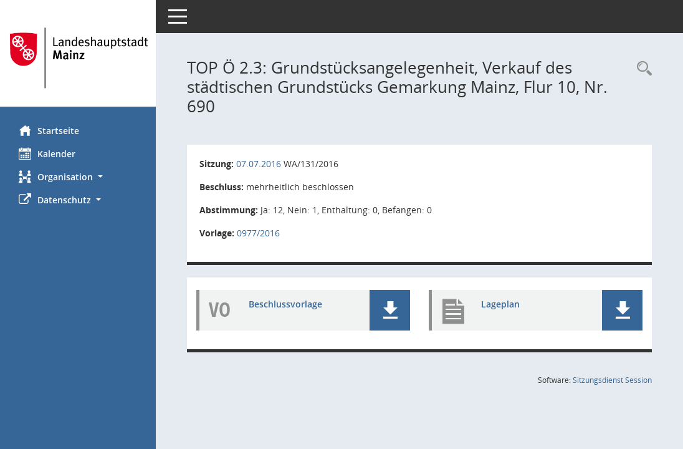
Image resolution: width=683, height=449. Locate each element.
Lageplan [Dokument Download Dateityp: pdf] (500, 304)
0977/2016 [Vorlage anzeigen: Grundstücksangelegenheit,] (258, 233)
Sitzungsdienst (612, 380)
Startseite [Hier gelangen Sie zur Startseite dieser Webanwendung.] (49, 130)
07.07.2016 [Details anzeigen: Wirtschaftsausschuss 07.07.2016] (258, 164)
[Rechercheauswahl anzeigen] (641, 69)
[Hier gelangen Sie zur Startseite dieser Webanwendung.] (78, 58)
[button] (78, 176)
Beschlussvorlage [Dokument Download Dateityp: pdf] (285, 304)
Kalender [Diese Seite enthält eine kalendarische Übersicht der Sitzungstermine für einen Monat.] (47, 153)
